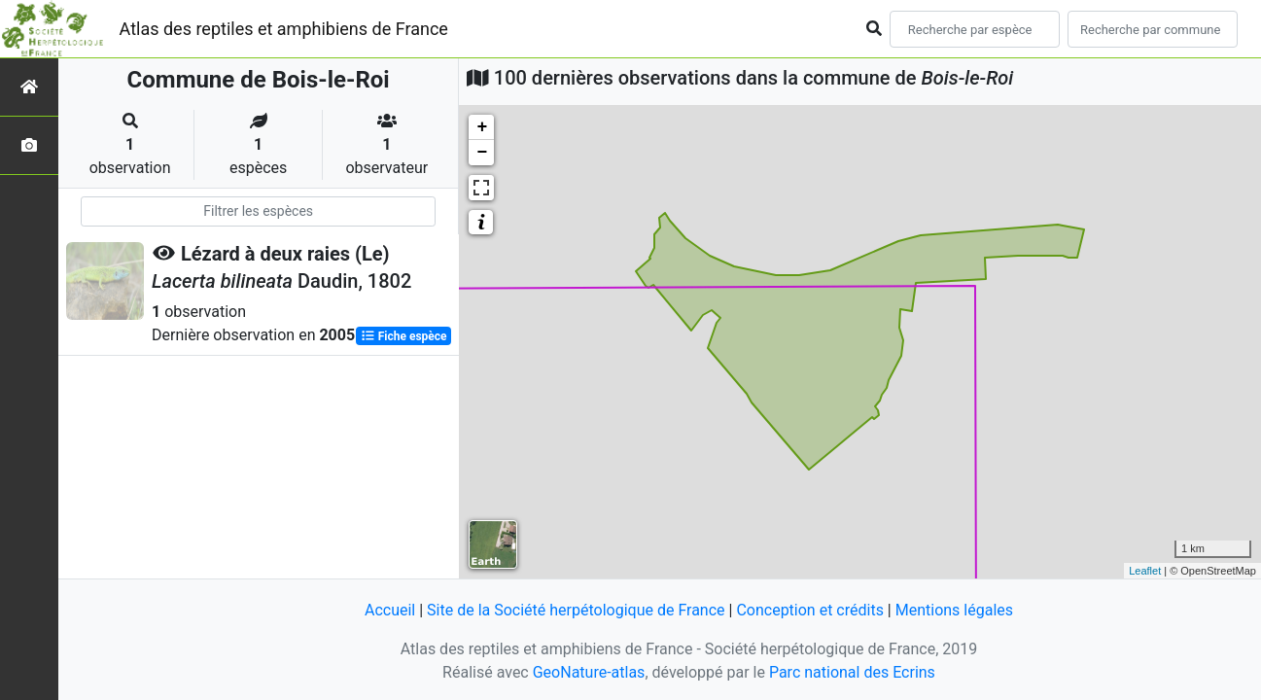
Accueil (390, 610)
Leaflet (1145, 571)
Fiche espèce (404, 336)
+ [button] (481, 127)
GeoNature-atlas (589, 672)
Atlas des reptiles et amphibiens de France (284, 28)
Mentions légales (954, 610)
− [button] (481, 152)
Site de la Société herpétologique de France (575, 610)
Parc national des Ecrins (852, 672)
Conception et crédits (810, 610)
